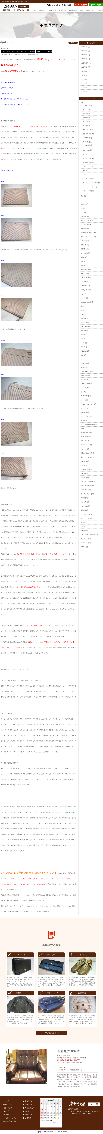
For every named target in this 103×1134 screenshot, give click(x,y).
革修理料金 (52, 10)
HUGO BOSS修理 (86, 445)
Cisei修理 (84, 465)
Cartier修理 (88, 145)
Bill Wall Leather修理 (87, 453)
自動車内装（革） (10, 1121)
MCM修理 (84, 420)
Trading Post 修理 (86, 469)
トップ (34, 10)
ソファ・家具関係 (88, 191)
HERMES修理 (87, 105)
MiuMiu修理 (84, 298)
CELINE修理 (85, 245)
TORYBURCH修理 (87, 371)
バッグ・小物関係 (88, 179)
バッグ (44, 51)
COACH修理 (85, 249)
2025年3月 (84, 91)
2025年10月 (84, 63)
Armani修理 (84, 367)
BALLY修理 (84, 379)
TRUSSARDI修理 (86, 384)
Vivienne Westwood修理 (88, 404)
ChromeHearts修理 (87, 302)
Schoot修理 (84, 510)
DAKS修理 (84, 473)
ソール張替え (85, 388)
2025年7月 (84, 75)
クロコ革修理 (85, 502)
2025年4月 (84, 87)
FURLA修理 (84, 547)
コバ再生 (83, 208)
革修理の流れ (73, 10)
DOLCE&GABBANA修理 (88, 424)
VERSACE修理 (85, 351)
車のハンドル (85, 310)
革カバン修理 (10, 51)
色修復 (83, 522)
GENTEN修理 (85, 326)
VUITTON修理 (87, 138)
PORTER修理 (85, 506)
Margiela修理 (85, 412)
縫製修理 (83, 335)
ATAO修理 (84, 343)
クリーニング (85, 441)
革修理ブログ (90, 10)
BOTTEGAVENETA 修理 (88, 237)
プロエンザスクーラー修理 (89, 534)
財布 (84, 174)
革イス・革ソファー (11, 1118)
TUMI (82, 314)
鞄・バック (8, 1108)
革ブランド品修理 (30, 51)
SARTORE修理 (85, 396)
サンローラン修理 (86, 416)
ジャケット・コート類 (90, 187)
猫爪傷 (50, 51)
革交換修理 (84, 330)
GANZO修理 (85, 363)
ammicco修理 (85, 477)
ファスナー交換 (86, 224)
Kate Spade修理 (86, 490)
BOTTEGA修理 (88, 150)
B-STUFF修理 (85, 375)
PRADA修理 (85, 228)
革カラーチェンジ (88, 154)
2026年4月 (84, 47)
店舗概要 (100, 10)
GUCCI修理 (84, 204)
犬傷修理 (83, 265)
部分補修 (83, 212)
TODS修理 (84, 498)
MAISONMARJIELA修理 (88, 232)
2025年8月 (84, 71)
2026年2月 (84, 55)
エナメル (83, 294)
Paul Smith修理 (86, 437)
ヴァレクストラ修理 (87, 485)
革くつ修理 (86, 121)
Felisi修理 (84, 347)
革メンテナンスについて (89, 457)
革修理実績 (62, 10)
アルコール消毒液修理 (88, 481)
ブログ (3, 51)
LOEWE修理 (85, 241)
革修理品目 (42, 10)
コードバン (84, 359)
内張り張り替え (86, 216)
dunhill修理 (84, 530)
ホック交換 (84, 408)
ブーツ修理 (84, 400)
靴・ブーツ (8, 1111)
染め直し (38, 51)
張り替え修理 (85, 273)
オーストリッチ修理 (87, 494)
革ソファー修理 (88, 130)
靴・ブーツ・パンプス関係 (91, 183)
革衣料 (6, 1114)
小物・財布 (8, 1104)
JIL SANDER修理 (86, 514)
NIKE (82, 428)
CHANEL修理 (19, 51)
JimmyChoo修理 (86, 290)
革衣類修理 (86, 125)
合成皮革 (83, 526)
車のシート (84, 306)
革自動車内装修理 (88, 134)
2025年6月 (84, 79)
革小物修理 (86, 117)
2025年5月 (84, 83)
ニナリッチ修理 (86, 539)
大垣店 (85, 170)
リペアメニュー (88, 166)
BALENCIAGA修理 (87, 220)
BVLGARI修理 (85, 253)
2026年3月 (84, 51)
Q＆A (81, 10)
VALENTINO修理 (86, 432)
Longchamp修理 (86, 277)
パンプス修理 (85, 449)
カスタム (83, 339)
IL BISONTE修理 (86, 286)
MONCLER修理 (86, 543)
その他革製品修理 (88, 162)
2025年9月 (84, 67)
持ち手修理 (84, 318)
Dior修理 (83, 355)
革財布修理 (86, 113)
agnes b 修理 (85, 461)
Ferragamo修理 (86, 269)
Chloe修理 (84, 257)
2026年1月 (84, 59)
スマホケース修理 (86, 518)
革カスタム (84, 392)
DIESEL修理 (85, 322)
